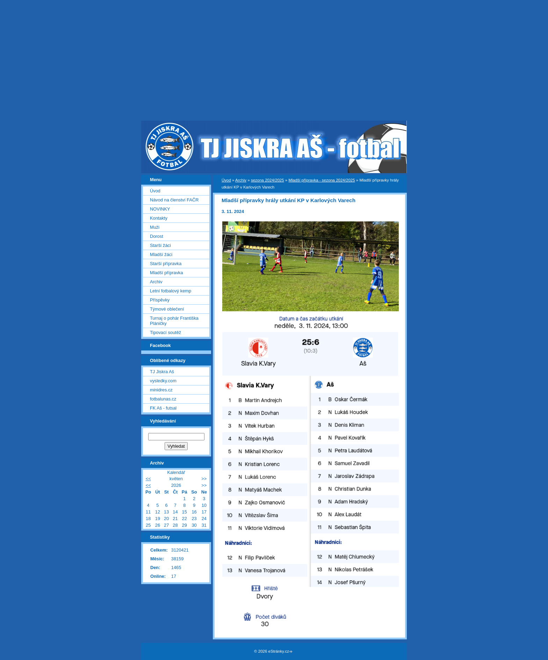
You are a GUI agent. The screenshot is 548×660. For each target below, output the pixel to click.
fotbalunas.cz (163, 399)
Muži (154, 227)
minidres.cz (161, 389)
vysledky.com (163, 380)
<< (148, 478)
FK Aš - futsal (163, 408)
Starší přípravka (165, 263)
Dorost (156, 236)
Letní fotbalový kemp (170, 290)
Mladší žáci (161, 254)
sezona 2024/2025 (267, 180)
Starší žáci (160, 245)
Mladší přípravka (166, 272)
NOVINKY (160, 209)
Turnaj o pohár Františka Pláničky (174, 320)
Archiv (240, 180)
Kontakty (158, 218)
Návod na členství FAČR (174, 200)
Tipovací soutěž (165, 332)
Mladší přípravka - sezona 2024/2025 (321, 180)
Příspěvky (160, 300)
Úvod (226, 180)
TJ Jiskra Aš (162, 371)
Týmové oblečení (167, 309)
